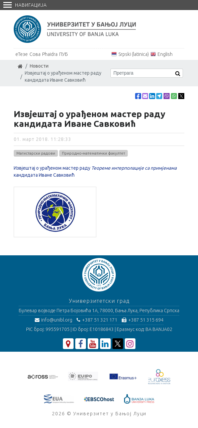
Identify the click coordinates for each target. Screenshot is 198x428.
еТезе (21, 54)
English (165, 54)
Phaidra (50, 54)
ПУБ (63, 54)
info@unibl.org (53, 320)
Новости (39, 66)
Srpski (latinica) (133, 54)
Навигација (25, 5)
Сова (34, 54)
